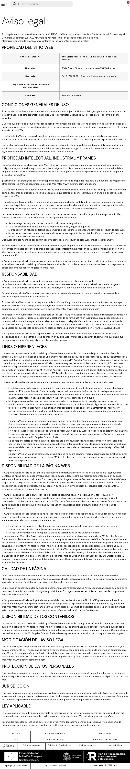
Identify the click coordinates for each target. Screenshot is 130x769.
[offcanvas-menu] (4, 4)
